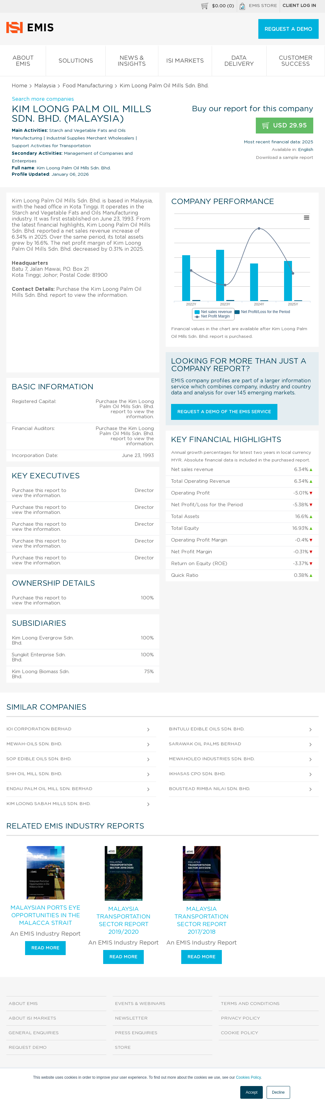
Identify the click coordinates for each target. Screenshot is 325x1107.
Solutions (75, 62)
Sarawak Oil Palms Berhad (205, 744)
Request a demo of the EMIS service (224, 412)
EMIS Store (258, 6)
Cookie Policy (239, 1033)
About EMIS (22, 62)
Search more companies (43, 99)
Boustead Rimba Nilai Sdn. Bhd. (209, 789)
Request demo (28, 1047)
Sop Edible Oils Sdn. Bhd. (38, 759)
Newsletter (131, 1018)
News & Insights (132, 62)
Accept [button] (251, 1092)
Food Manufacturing (88, 85)
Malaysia (45, 85)
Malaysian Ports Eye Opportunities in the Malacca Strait (45, 915)
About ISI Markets (32, 1018)
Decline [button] (278, 1092)
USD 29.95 (284, 125)
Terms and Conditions (250, 1003)
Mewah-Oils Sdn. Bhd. (34, 744)
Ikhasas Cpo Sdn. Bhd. (197, 774)
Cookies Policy (248, 1077)
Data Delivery (239, 62)
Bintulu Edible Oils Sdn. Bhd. (206, 729)
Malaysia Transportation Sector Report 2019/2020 (123, 920)
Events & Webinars (140, 1003)
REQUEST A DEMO (288, 29)
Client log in (299, 5)
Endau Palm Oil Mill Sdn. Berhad (49, 789)
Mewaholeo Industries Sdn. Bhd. (212, 759)
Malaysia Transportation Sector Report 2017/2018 (202, 920)
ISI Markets (185, 62)
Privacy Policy (240, 1018)
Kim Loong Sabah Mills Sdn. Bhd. (48, 804)
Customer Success (295, 62)
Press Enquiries (136, 1033)
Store (123, 1047)
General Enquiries (34, 1033)
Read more (45, 948)
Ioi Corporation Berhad (38, 729)
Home (19, 85)
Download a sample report (284, 157)
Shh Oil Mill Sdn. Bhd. (34, 774)
